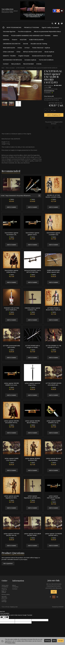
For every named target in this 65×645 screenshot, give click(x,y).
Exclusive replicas (30, 60)
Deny (54, 640)
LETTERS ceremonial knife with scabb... (11, 346)
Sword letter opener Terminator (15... (11, 234)
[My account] (58, 23)
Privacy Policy (11, 643)
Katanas (5, 36)
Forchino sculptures (24, 32)
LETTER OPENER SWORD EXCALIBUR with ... (53, 384)
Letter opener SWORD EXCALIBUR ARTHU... (11, 422)
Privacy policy (6, 594)
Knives (20, 48)
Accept (60, 640)
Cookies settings (4, 600)
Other (18, 52)
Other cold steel (8, 52)
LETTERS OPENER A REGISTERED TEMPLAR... (53, 309)
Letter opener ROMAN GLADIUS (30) (32, 459)
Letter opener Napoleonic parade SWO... (32, 497)
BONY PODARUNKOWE (14, 27)
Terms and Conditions (46, 60)
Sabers (55, 36)
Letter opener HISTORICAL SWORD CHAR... (53, 498)
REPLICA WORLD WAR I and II (32, 52)
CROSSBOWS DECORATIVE (11, 44)
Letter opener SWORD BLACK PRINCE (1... (32, 422)
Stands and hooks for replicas (42, 56)
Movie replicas (49, 52)
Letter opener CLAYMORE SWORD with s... (53, 535)
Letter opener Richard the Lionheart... (53, 459)
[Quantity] (48, 110)
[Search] (52, 23)
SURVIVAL (6, 40)
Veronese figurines (9, 32)
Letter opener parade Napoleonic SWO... (11, 497)
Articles (38, 64)
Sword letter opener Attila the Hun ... (11, 271)
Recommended (28, 64)
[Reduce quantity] (51, 110)
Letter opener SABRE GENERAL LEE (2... (53, 422)
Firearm (14, 40)
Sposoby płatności (4, 597)
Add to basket (11, 207)
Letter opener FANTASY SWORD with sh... (11, 535)
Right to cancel (4, 591)
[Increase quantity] (45, 110)
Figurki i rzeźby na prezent (50, 27)
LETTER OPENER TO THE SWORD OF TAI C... (53, 346)
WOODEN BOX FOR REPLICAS (12, 60)
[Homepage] (32, 10)
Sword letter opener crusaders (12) (53, 234)
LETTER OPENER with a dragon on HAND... (32, 346)
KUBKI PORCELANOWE (36, 40)
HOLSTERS (23, 40)
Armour (27, 48)
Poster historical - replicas (41, 48)
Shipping (4, 588)
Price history (48, 96)
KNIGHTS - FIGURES (9, 56)
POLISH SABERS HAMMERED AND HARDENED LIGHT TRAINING (30, 36)
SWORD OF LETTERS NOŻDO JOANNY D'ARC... (53, 196)
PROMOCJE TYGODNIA (31, 27)
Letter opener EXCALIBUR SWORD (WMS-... (32, 535)
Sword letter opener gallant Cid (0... (32, 234)
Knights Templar (23, 56)
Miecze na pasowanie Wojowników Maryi (47, 32)
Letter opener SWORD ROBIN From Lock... (11, 384)
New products (16, 64)
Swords (25, 44)
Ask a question (8, 563)
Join (53, 592)
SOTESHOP (60, 606)
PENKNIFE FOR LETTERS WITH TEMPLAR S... (11, 309)
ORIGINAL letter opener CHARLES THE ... (32, 309)
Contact (6, 64)
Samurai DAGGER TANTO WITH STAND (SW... (32, 271)
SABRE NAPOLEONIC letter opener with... (53, 271)
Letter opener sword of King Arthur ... (32, 384)
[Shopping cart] (55, 23)
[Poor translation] (6, 617)
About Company (15, 585)
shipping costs (14, 606)
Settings (47, 640)
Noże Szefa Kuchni (9, 48)
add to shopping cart (54, 115)
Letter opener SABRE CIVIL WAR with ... (11, 459)
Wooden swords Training (39, 44)
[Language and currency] (61, 23)
